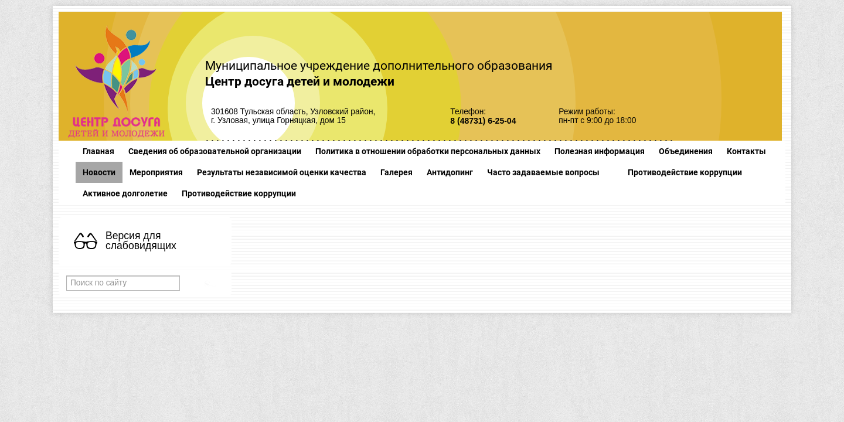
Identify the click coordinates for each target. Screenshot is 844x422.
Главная (98, 151)
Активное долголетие (125, 193)
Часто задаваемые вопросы (543, 172)
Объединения (686, 151)
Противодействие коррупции (685, 172)
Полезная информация (599, 151)
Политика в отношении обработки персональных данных (427, 151)
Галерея (396, 172)
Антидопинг (450, 172)
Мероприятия (156, 172)
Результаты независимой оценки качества (281, 172)
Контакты (746, 151)
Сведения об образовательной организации (214, 151)
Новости (99, 172)
